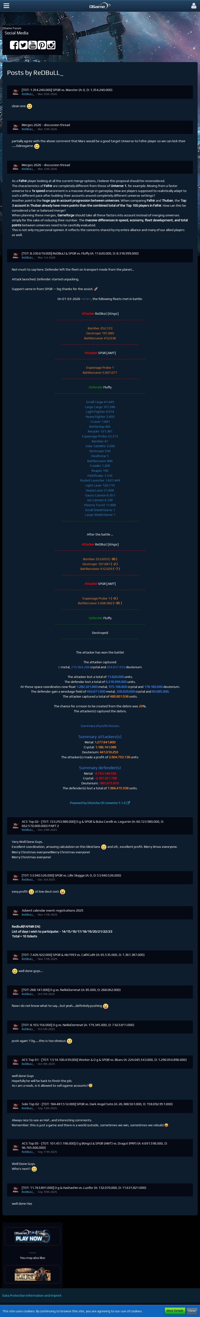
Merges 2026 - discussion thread (46, 125)
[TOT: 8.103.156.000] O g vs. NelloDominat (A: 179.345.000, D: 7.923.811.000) (78, 1025)
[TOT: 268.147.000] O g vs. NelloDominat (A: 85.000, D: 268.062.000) (71, 990)
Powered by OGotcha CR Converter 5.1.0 (98, 803)
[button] (6, 6)
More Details (175, 1310)
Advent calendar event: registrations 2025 (53, 910)
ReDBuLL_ (28, 94)
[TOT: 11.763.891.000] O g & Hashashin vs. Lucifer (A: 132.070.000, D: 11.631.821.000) (84, 1188)
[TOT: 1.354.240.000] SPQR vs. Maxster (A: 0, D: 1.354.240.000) (67, 90)
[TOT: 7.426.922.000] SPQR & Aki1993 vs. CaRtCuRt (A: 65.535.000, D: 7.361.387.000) (83, 955)
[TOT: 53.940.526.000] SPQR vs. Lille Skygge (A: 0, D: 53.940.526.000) (71, 875)
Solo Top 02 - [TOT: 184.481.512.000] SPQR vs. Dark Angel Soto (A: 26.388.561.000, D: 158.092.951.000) (97, 1104)
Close (192, 1310)
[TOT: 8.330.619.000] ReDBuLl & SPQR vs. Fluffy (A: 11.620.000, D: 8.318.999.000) (80, 253)
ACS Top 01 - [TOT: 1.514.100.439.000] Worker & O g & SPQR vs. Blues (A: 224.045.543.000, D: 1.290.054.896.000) (104, 1060)
